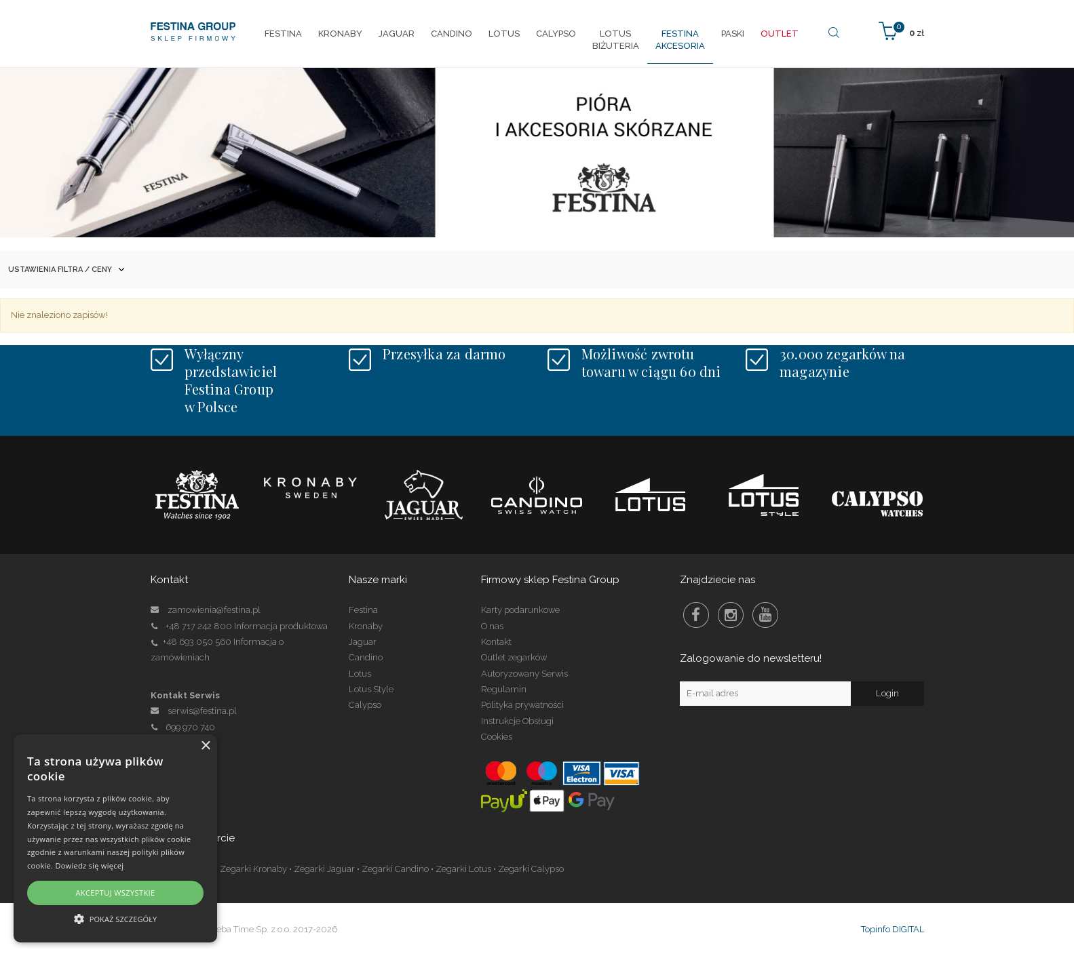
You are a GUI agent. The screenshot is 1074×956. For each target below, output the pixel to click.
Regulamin (503, 689)
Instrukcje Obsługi (517, 721)
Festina (363, 610)
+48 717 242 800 (199, 626)
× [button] (205, 746)
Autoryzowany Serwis (524, 674)
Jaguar (363, 642)
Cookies (496, 737)
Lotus (360, 674)
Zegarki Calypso (531, 869)
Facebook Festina (696, 615)
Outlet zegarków (514, 657)
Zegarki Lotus (463, 869)
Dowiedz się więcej (89, 865)
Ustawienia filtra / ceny (66, 269)
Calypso (365, 705)
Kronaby (366, 626)
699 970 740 (183, 727)
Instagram (731, 615)
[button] (115, 918)
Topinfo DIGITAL (892, 929)
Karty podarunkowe (520, 610)
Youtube (765, 615)
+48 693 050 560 (197, 642)
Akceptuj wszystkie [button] (115, 893)
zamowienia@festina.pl (214, 610)
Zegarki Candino (395, 869)
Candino (366, 657)
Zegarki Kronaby (253, 869)
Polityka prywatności (522, 705)
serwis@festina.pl (202, 711)
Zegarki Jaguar (324, 869)
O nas (492, 626)
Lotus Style (371, 689)
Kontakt (496, 642)
